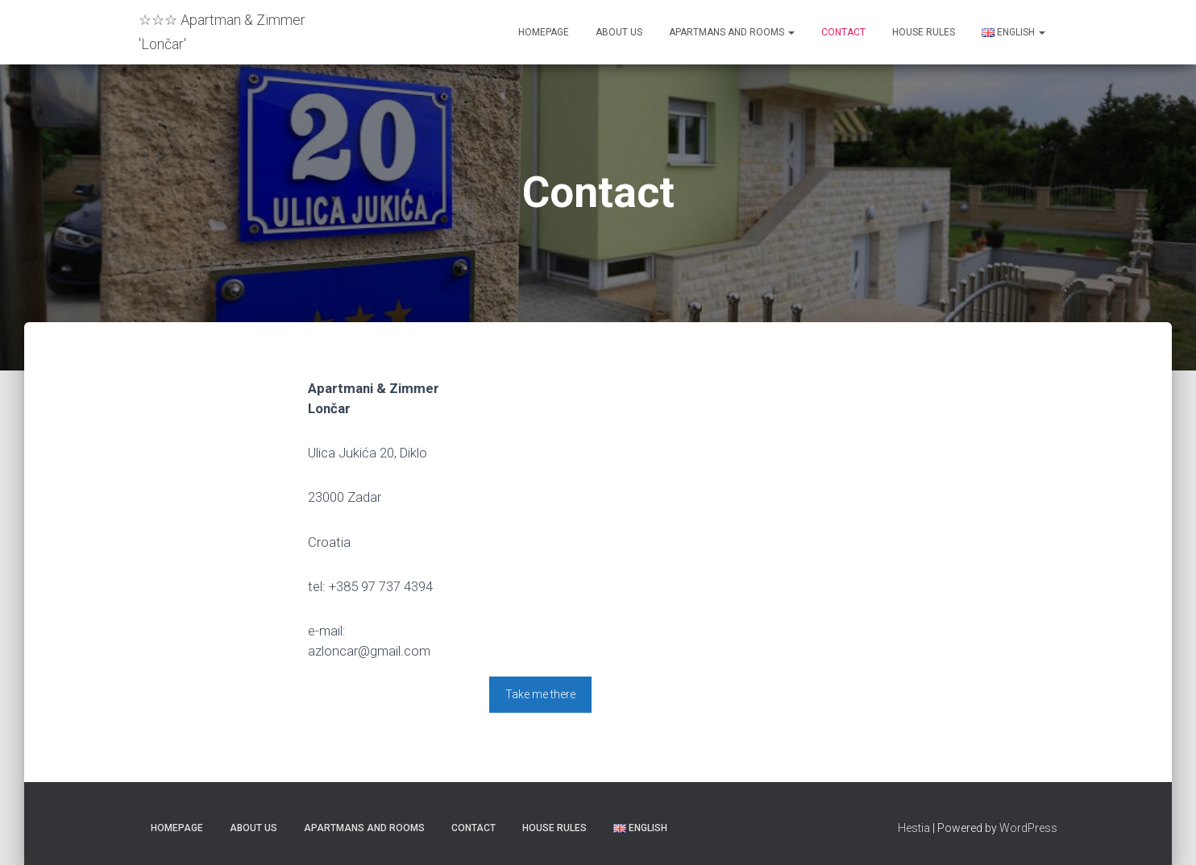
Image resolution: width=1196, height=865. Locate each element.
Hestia (914, 828)
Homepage (543, 32)
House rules (923, 32)
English (1013, 32)
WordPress (1028, 828)
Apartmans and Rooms (732, 32)
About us (619, 32)
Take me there (540, 694)
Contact (843, 32)
